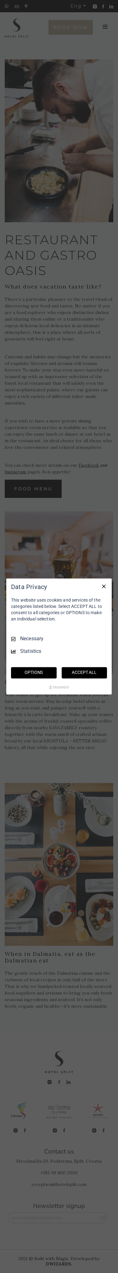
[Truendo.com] (59, 687)
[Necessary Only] (104, 586)
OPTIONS (34, 672)
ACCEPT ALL (84, 672)
